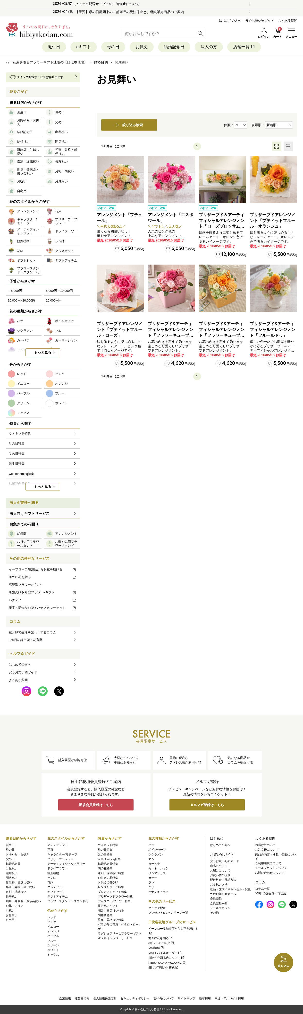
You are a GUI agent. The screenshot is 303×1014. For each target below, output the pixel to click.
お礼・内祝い (14, 905)
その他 (214, 912)
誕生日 (54, 46)
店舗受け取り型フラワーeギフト (42, 592)
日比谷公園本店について (166, 957)
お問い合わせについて (269, 872)
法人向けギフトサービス (29, 513)
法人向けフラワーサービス (115, 938)
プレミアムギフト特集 (112, 891)
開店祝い (11, 877)
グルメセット (56, 887)
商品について (218, 865)
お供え (141, 46)
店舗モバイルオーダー (165, 953)
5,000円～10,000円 (59, 291)
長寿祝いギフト (108, 905)
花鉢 (50, 882)
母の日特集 (105, 849)
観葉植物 (53, 873)
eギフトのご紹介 (161, 943)
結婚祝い (11, 873)
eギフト (83, 46)
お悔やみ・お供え (17, 854)
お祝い (10, 910)
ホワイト (53, 950)
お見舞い (11, 915)
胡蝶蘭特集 (105, 915)
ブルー (51, 940)
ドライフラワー (57, 868)
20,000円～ (54, 300)
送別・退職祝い (16, 891)
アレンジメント (57, 845)
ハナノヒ (42, 600)
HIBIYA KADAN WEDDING (167, 962)
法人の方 (209, 46)
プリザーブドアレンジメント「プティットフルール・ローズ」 (119, 329)
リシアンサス (157, 873)
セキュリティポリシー (135, 998)
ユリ (151, 887)
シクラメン (155, 854)
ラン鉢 (51, 877)
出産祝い (11, 868)
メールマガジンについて (271, 867)
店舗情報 (156, 947)
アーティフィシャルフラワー (66, 863)
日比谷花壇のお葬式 (163, 967)
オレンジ (53, 931)
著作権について (163, 998)
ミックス (53, 954)
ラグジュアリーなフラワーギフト (120, 933)
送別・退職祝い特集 (111, 873)
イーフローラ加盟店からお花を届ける (42, 569)
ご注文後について (266, 849)
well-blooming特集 (109, 859)
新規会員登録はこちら (96, 805)
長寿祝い (11, 896)
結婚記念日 (174, 46)
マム (151, 859)
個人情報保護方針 (105, 998)
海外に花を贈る (42, 577)
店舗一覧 (244, 46)
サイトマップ (186, 998)
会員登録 (216, 898)
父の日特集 (105, 854)
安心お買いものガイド (224, 861)
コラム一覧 (262, 888)
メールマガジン (220, 908)
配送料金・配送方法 (223, 879)
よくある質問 (287, 20)
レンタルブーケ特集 (111, 887)
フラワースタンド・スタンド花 (67, 901)
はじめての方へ (230, 20)
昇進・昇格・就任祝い (20, 887)
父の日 (10, 859)
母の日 (113, 46)
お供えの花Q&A (108, 882)
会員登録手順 (218, 903)
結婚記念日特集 (108, 863)
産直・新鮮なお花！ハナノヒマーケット (42, 608)
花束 (50, 849)
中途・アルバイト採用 (229, 998)
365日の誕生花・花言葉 (25, 640)
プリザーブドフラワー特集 (115, 896)
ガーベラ (154, 863)
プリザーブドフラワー (61, 859)
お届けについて (220, 870)
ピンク (51, 922)
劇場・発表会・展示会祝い (23, 901)
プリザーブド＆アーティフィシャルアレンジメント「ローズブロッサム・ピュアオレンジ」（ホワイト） (221, 226)
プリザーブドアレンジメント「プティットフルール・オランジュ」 (272, 221)
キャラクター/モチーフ (62, 854)
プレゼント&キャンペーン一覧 (168, 912)
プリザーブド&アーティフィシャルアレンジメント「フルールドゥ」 (272, 329)
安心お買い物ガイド (259, 20)
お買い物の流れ (220, 875)
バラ (151, 845)
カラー (152, 877)
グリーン (53, 945)
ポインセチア (157, 849)
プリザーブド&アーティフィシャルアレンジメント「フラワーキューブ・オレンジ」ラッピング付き (221, 335)
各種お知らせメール (223, 893)
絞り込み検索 (129, 125)
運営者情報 (82, 998)
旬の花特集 (105, 868)
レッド (51, 917)
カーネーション (158, 868)
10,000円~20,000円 (21, 300)
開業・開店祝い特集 (111, 910)
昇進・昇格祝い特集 (111, 919)
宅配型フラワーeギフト (25, 585)
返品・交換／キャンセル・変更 (230, 889)
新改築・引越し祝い (19, 882)
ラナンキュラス (158, 891)
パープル (53, 935)
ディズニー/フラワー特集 (114, 901)
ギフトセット (56, 891)
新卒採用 (205, 998)
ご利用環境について (268, 863)
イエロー (53, 926)
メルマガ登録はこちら (207, 805)
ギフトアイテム (57, 896)
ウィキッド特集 (108, 845)
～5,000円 (15, 291)
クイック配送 (157, 908)
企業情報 (65, 998)
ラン (151, 882)
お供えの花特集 (108, 877)
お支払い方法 (218, 884)
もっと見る (42, 352)
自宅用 (10, 919)
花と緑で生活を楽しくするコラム (32, 632)
